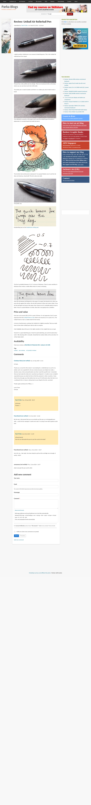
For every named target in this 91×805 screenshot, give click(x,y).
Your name (17, 478)
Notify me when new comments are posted (28, 533)
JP (64, 156)
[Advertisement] (74, 61)
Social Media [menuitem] (61, 1)
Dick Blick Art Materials (72, 156)
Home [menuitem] (4, 1)
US (72, 154)
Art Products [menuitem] (22, 1)
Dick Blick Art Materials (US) (32, 345)
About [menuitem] (75, 1)
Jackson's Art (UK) (45, 345)
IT (84, 154)
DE (80, 154)
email (66, 138)
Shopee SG (71, 158)
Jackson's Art (81, 156)
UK (77, 154)
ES (87, 154)
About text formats (19, 512)
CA (75, 154)
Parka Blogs (10, 6)
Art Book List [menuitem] (13, 1)
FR (82, 154)
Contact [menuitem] (69, 1)
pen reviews (22, 350)
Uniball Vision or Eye (29, 317)
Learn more (80, 164)
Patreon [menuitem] (52, 1)
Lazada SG (79, 158)
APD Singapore (66, 145)
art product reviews (31, 350)
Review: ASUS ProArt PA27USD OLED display (75, 109)
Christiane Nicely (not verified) (22, 360)
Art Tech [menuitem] (31, 1)
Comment (16, 498)
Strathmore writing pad (32, 227)
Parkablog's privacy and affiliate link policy (39, 574)
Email (15, 484)
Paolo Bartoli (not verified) (21, 416)
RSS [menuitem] (46, 1)
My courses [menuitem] (38, 1)
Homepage (17, 492)
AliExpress (65, 158)
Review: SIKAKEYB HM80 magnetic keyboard (75, 91)
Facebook (71, 138)
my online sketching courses (75, 118)
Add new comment (19, 541)
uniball (15, 350)
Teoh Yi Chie (24, 25)
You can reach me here (68, 180)
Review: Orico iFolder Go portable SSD (74, 112)
